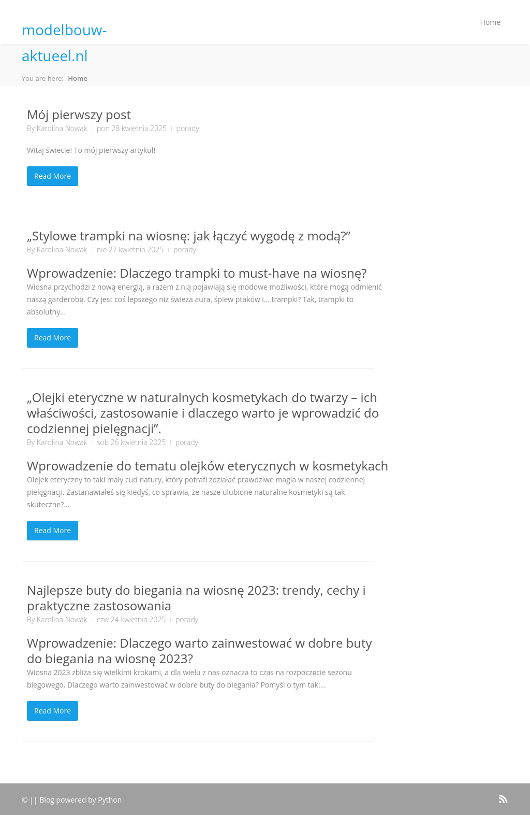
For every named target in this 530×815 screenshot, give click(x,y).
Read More (52, 176)
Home (490, 22)
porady (187, 128)
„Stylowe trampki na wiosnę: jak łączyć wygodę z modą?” (188, 235)
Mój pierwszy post (79, 114)
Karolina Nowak (62, 128)
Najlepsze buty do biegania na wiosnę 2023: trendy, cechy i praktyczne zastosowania (196, 597)
